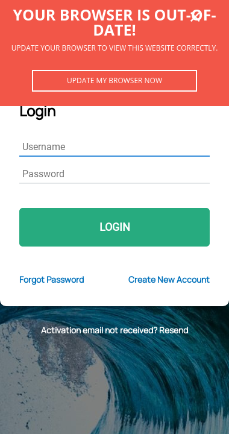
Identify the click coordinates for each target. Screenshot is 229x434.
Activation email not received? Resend (114, 330)
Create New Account (169, 279)
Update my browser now (114, 80)
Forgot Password (51, 279)
